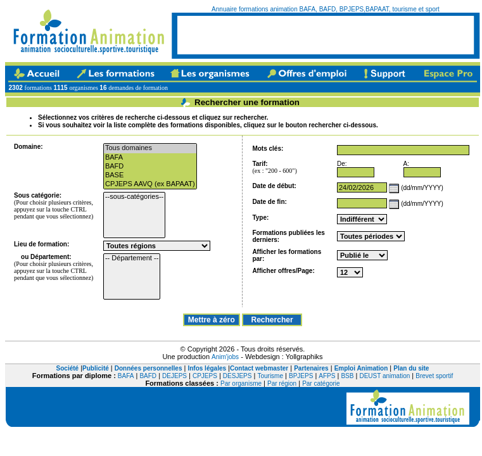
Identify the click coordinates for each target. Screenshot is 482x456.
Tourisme (270, 375)
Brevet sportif (434, 375)
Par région (281, 383)
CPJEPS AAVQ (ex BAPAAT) (150, 184)
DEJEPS (174, 375)
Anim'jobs (225, 356)
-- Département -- (132, 258)
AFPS (327, 375)
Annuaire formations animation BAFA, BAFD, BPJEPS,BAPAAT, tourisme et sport (326, 9)
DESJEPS (237, 375)
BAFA (150, 157)
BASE (150, 175)
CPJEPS (205, 375)
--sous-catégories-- (134, 197)
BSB (347, 375)
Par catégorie (320, 383)
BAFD (150, 166)
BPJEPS (301, 375)
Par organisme (241, 383)
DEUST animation (384, 375)
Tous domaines (150, 148)
